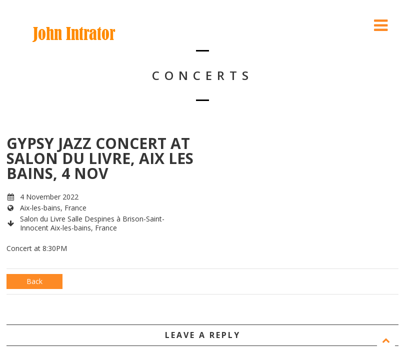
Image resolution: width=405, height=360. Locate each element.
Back (34, 281)
